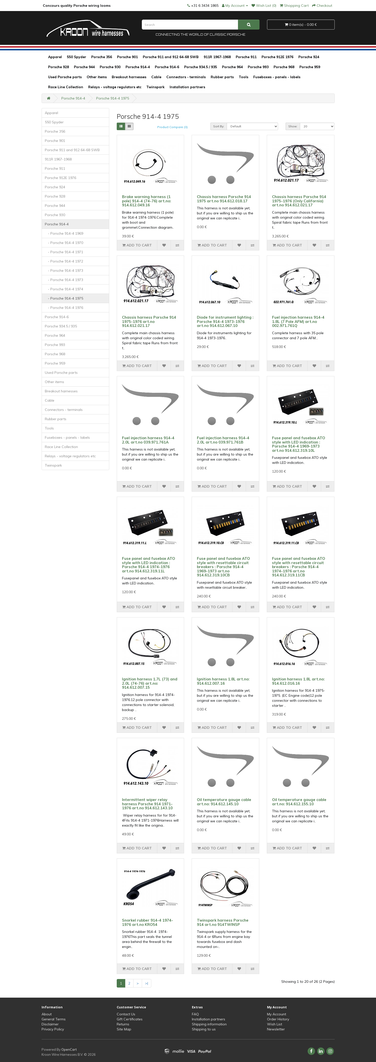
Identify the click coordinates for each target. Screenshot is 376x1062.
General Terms (54, 1019)
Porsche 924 (308, 57)
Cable (156, 77)
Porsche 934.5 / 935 (200, 67)
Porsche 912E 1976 (277, 57)
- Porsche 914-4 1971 (64, 252)
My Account (276, 1014)
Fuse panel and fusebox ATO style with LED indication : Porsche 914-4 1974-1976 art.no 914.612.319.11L (148, 564)
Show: (292, 126)
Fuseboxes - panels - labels (276, 77)
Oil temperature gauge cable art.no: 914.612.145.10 (224, 801)
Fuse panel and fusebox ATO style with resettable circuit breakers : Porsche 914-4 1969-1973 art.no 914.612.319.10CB (223, 566)
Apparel (55, 57)
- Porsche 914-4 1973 (64, 270)
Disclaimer (50, 1024)
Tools (243, 77)
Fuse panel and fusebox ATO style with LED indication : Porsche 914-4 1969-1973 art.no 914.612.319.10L (298, 444)
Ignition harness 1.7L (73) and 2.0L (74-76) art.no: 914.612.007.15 (149, 683)
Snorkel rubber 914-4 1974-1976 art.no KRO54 (147, 922)
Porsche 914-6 (167, 67)
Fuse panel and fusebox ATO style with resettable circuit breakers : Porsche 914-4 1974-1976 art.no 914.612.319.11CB (298, 566)
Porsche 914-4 (138, 67)
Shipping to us (204, 1029)
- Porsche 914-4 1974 (64, 289)
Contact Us (126, 1014)
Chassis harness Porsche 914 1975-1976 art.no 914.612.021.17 (149, 321)
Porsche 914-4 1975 (112, 98)
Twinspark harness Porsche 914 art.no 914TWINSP (222, 922)
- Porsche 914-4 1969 (64, 233)
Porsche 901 (127, 57)
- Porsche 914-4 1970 (64, 242)
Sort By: (218, 126)
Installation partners (187, 87)
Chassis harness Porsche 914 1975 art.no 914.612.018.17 (224, 198)
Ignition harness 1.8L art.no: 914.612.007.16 (223, 681)
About (47, 1014)
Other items (97, 77)
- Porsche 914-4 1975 (64, 298)
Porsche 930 (110, 67)
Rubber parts (222, 77)
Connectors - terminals (186, 77)
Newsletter (276, 1029)
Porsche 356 (101, 57)
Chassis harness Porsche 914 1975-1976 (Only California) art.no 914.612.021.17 (299, 200)
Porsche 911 (246, 57)
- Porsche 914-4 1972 (64, 261)
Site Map (124, 1029)
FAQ (195, 1014)
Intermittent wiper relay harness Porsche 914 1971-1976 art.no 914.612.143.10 (147, 803)
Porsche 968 (284, 67)
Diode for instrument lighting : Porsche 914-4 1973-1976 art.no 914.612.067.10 (225, 321)
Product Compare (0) (172, 127)
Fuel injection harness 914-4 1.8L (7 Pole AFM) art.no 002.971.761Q (298, 321)
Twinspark (155, 87)
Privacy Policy (53, 1029)
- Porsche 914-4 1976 (64, 307)
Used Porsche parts (65, 77)
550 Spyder (76, 57)
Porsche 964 (232, 67)
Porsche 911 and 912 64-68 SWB (171, 57)
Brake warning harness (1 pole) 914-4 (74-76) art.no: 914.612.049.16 (146, 200)
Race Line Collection (65, 87)
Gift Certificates (130, 1019)
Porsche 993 (258, 67)
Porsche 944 (84, 67)
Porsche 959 (309, 67)
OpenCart (69, 1049)
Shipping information (209, 1024)
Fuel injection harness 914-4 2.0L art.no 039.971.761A (148, 440)
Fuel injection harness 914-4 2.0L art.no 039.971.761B (223, 440)
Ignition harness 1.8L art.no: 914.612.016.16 (298, 681)
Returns (123, 1024)
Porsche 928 (58, 67)
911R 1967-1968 (217, 57)
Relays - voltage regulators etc (114, 87)
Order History (278, 1019)
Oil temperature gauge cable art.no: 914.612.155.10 (299, 801)
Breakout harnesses (129, 77)
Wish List (274, 1024)
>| (146, 983)
